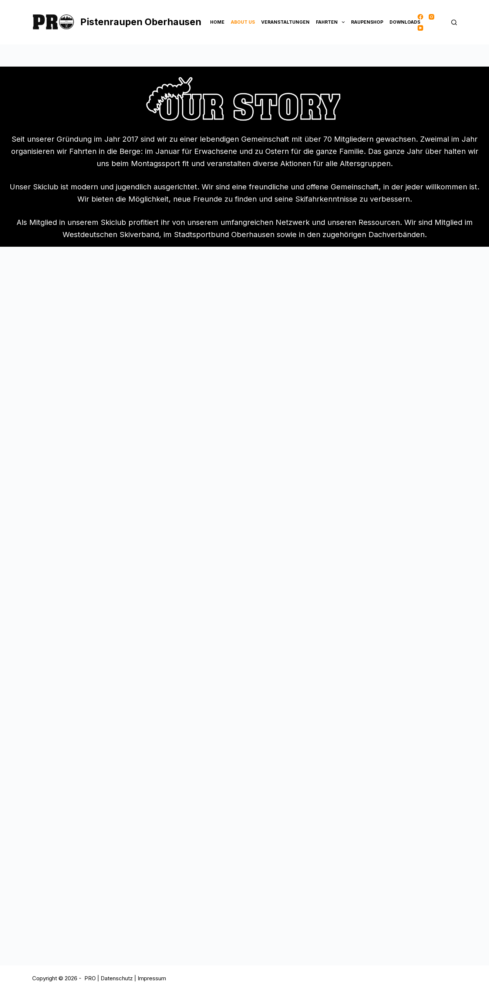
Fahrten (331, 22)
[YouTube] (420, 28)
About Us (243, 22)
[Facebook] (420, 17)
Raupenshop (367, 22)
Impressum (152, 978)
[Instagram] (431, 17)
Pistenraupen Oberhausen (140, 21)
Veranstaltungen (285, 22)
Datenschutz (117, 978)
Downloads (404, 22)
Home (217, 22)
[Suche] (454, 22)
